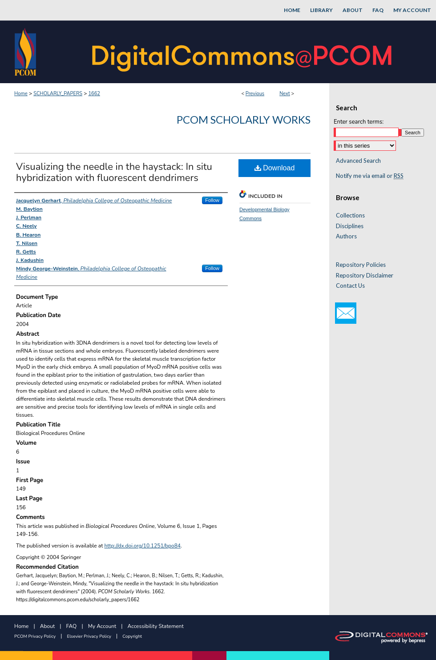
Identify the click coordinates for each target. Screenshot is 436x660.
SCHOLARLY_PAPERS (57, 93)
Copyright (132, 636)
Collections (350, 215)
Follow (212, 200)
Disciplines (349, 226)
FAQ (71, 626)
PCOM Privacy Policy (35, 636)
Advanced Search (358, 160)
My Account (102, 626)
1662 (94, 93)
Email (345, 313)
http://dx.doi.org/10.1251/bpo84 (143, 545)
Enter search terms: (359, 122)
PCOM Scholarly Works (244, 119)
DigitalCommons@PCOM (243, 51)
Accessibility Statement (156, 626)
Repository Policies (361, 265)
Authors (346, 236)
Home (21, 93)
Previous (255, 93)
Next (284, 93)
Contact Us (350, 285)
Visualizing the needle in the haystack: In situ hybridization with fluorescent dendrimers (114, 172)
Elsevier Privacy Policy (89, 636)
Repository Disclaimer (364, 275)
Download (274, 168)
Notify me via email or (370, 176)
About (47, 626)
